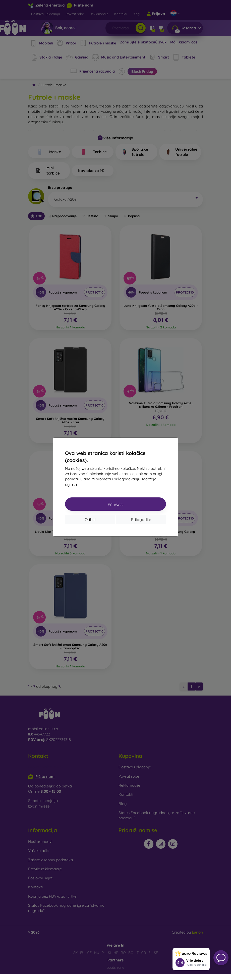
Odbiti (90, 519)
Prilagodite (141, 519)
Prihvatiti (115, 504)
